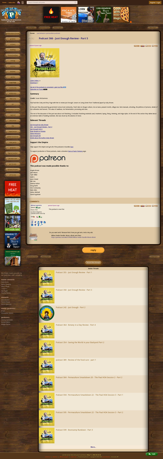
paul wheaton (106, 457)
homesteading (12, 55)
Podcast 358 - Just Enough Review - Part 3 (74, 290)
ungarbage (12, 82)
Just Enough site (35, 136)
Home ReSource (35, 133)
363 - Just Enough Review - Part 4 (41, 127)
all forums (12, 175)
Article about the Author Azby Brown (42, 138)
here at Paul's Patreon (75, 151)
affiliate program (64, 457)
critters (12, 44)
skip (13, 126)
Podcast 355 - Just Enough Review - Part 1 (74, 272)
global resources (12, 137)
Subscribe (12, 2)
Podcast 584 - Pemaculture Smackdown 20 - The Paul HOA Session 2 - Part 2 (89, 377)
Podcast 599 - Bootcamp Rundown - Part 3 (74, 430)
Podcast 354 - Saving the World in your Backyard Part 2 (80, 342)
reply (93, 250)
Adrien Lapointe (36, 205)
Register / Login (155, 2)
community (12, 88)
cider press (12, 142)
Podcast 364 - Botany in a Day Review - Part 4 (76, 325)
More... (93, 447)
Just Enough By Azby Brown (39, 125)
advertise (54, 457)
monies (12, 66)
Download (34, 83)
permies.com (13, 158)
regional (12, 115)
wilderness (12, 93)
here (71, 147)
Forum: (32, 33)
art (13, 104)
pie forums (12, 164)
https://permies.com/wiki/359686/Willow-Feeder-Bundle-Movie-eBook (73, 237)
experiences (13, 131)
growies (12, 39)
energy (12, 60)
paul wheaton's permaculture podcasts (48, 33)
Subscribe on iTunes (39, 89)
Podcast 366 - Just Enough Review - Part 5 (63, 38)
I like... (32, 220)
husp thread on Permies (37, 131)
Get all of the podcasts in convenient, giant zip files (48, 87)
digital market (12, 153)
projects (12, 148)
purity (13, 77)
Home (4, 2)
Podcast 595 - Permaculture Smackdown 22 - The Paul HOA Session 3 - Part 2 (89, 412)
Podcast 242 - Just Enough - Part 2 (70, 307)
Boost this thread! (93, 263)
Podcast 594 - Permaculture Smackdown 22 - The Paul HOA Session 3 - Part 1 (89, 395)
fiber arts (13, 99)
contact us (48, 457)
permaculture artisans (12, 109)
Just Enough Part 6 (36, 129)
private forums (13, 169)
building (12, 50)
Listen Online (35, 80)
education (12, 120)
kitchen (12, 71)
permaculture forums (13, 33)
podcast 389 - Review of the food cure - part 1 (76, 360)
